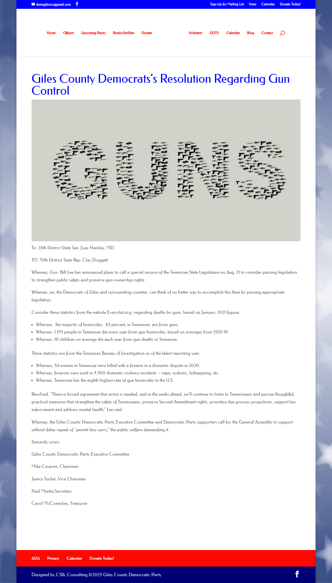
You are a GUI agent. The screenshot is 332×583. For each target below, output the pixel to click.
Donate (146, 33)
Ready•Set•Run (123, 33)
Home (51, 33)
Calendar (268, 4)
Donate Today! (290, 4)
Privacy (53, 558)
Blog (250, 33)
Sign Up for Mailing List (227, 4)
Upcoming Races (93, 33)
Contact (267, 33)
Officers (68, 33)
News (252, 4)
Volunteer (195, 33)
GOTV (214, 33)
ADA (36, 558)
